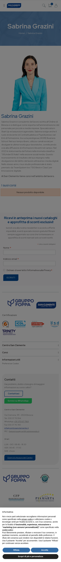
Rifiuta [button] (16, 550)
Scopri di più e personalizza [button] (30, 556)
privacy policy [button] (27, 519)
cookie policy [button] (7, 530)
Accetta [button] (44, 550)
